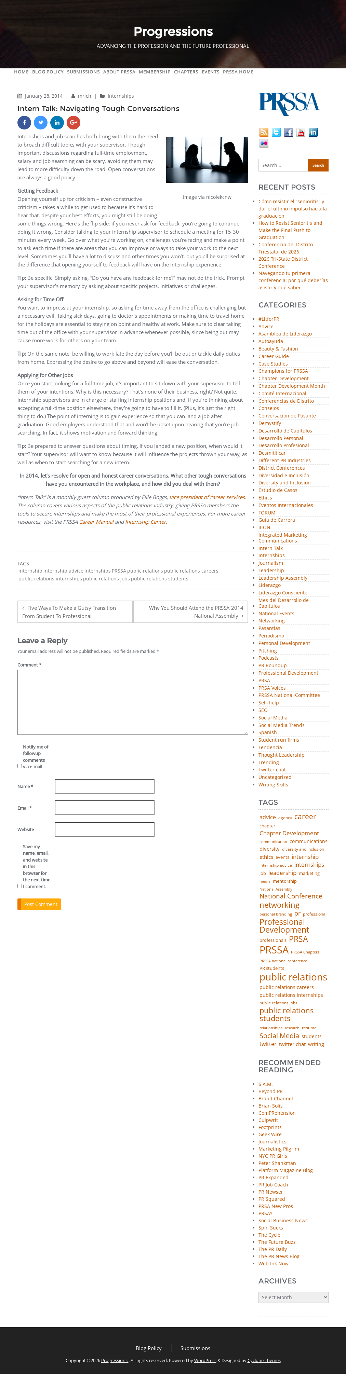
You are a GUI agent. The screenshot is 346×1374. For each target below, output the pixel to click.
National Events (276, 614)
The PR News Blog (279, 1256)
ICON (264, 528)
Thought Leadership (281, 755)
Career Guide (273, 356)
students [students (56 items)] (312, 1036)
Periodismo (271, 636)
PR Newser (270, 1191)
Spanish (267, 733)
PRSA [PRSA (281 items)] (298, 939)
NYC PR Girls (272, 1156)
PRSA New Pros (275, 1206)
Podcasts (268, 658)
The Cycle (269, 1235)
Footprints (270, 1127)
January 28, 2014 (44, 96)
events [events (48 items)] (282, 857)
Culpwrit (268, 1120)
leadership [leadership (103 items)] (282, 873)
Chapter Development (283, 379)
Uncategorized (275, 777)
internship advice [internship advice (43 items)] (276, 865)
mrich (85, 96)
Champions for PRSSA (283, 371)
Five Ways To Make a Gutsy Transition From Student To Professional (69, 611)
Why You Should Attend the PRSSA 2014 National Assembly (196, 611)
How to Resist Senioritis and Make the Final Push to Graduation (290, 230)
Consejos (268, 408)
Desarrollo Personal (280, 438)
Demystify (269, 423)
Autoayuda (270, 341)
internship (30, 570)
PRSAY (265, 1213)
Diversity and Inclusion (284, 483)
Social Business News (283, 1220)
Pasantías (269, 628)
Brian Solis (270, 1105)
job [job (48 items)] (263, 873)
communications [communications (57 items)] (309, 841)
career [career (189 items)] (305, 816)
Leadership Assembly (282, 578)
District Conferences (281, 468)
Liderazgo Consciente (282, 593)
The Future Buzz (277, 1242)
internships (97, 570)
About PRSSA (119, 72)
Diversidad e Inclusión (283, 476)
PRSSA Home (238, 72)
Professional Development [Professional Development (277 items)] (284, 926)
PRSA (264, 681)
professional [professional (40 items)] (315, 914)
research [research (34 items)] (292, 1028)
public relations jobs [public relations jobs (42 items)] (278, 1003)
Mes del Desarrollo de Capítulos (283, 603)
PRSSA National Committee (289, 695)
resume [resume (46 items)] (309, 1028)
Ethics (265, 498)
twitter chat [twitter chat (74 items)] (292, 1044)
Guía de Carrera (276, 520)
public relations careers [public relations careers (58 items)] (287, 987)
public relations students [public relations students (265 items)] (287, 1014)
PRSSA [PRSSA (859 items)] (274, 950)
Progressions (115, 1360)
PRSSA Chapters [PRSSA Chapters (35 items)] (305, 952)
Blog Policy (48, 72)
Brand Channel (275, 1098)
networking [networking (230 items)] (280, 905)
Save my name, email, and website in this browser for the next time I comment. (36, 866)
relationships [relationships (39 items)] (271, 1028)
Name (25, 786)
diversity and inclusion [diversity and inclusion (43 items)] (303, 849)
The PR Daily (272, 1249)
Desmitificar (272, 453)
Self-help (268, 703)
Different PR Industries (284, 461)
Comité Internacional (282, 394)
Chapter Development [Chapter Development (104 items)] (289, 833)
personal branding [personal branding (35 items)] (276, 914)
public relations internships (50, 578)
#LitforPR (268, 319)
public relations (145, 570)
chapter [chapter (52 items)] (267, 826)
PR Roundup (272, 666)
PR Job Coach (273, 1184)
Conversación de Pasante (287, 416)
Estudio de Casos (277, 490)
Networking (271, 621)
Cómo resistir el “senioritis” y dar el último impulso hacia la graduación (292, 208)
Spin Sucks (270, 1227)
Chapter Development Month (291, 386)
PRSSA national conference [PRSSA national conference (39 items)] (283, 961)
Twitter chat (272, 770)
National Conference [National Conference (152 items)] (291, 896)
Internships (121, 96)
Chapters (186, 72)
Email (24, 808)
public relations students (159, 578)
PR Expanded (273, 1177)
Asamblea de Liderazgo (285, 334)
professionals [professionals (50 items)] (273, 940)
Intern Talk (270, 548)
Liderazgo (269, 585)
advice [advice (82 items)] (268, 817)
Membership (155, 72)
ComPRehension (277, 1113)
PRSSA (119, 570)
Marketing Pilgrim (278, 1148)
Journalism (270, 563)
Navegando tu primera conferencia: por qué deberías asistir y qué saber (293, 280)
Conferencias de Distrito (286, 401)
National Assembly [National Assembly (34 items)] (276, 889)
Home (21, 72)
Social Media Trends (281, 725)
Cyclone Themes (264, 1360)
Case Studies (273, 364)
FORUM (267, 513)
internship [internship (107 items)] (305, 857)
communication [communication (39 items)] (273, 841)
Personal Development (284, 643)
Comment (29, 665)
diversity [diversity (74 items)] (270, 848)
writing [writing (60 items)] (316, 1044)
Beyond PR (270, 1091)
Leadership (271, 571)
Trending (268, 763)
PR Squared (271, 1199)
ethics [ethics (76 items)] (266, 857)
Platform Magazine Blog (285, 1170)
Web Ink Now (273, 1263)
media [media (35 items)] (265, 881)
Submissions (83, 72)
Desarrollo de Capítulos (285, 431)
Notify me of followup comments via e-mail (35, 757)
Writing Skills (273, 785)
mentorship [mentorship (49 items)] (285, 881)
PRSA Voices (272, 688)
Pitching (267, 651)
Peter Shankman (277, 1163)
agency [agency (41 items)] (285, 818)
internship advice (63, 570)
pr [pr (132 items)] (297, 913)
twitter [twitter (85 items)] (268, 1044)
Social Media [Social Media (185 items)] (279, 1035)
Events (210, 72)
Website (25, 829)
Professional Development (288, 673)
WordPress (205, 1360)
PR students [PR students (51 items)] (272, 968)
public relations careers (191, 570)
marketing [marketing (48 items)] (309, 873)
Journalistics (272, 1141)
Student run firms (278, 740)
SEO (263, 710)
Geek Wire (270, 1134)
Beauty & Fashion (278, 349)
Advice (266, 327)
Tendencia (270, 748)
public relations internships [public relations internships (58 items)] (291, 995)
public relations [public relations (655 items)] (293, 977)
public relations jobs (106, 578)
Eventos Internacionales (285, 505)
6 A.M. (265, 1084)
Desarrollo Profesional (283, 446)
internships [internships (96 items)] (309, 865)
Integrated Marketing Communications (282, 538)
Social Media (273, 718)
